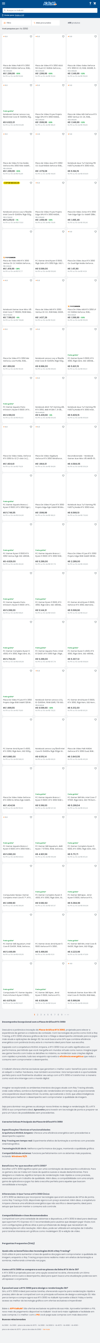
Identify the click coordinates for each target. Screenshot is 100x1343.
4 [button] (44, 1014)
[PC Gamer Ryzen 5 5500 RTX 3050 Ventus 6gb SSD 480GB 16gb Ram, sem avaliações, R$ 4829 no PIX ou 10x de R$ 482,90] (17, 546)
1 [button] (34, 1014)
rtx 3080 (41, 1325)
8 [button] (58, 1014)
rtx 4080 (66, 1325)
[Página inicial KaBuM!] (50, 3)
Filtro (7, 23)
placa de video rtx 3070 (27, 1325)
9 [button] (62, 1014)
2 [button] (37, 1014)
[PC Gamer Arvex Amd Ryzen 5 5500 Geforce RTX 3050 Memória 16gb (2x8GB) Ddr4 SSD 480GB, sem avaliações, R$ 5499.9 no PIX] (50, 936)
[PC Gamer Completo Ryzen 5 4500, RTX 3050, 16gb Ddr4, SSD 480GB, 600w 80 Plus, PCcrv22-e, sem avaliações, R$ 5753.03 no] (17, 643)
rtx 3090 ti (50, 1325)
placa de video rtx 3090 (31, 1329)
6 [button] (51, 1014)
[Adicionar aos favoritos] (31, 36)
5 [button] (48, 1014)
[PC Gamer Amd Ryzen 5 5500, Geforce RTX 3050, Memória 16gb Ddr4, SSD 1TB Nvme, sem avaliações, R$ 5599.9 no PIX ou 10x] (82, 594)
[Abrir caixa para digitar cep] (13, 15)
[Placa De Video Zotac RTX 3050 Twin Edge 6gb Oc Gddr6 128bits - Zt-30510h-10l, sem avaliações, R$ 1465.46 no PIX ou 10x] (82, 204)
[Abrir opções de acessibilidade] (90, 3)
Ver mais (46, 1329)
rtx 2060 (13, 1325)
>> (68, 1014)
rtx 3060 (5, 1325)
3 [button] (41, 1014)
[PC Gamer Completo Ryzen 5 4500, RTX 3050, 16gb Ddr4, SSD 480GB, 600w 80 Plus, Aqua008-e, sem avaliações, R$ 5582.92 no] (50, 887)
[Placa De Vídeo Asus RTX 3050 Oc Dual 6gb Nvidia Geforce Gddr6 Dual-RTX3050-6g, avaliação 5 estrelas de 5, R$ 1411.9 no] (82, 253)
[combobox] (50, 10)
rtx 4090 (74, 1325)
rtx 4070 (58, 1325)
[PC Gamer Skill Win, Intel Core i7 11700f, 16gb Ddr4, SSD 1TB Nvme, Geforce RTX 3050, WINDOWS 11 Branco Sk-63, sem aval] (82, 790)
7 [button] (54, 1014)
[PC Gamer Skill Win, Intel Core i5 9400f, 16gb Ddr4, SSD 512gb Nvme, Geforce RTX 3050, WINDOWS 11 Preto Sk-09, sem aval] (82, 936)
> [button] (65, 1014)
